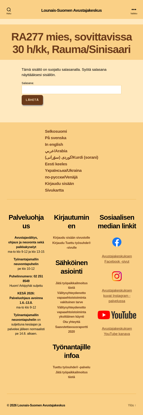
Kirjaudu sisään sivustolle (71, 237)
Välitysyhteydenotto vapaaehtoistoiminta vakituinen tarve (71, 297)
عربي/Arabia (56, 151)
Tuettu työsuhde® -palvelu (71, 367)
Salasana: (71, 88)
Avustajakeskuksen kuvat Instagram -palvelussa (117, 296)
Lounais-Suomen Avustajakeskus (71, 10)
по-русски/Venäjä (61, 177)
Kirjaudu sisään (59, 183)
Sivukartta (54, 190)
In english (54, 144)
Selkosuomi (56, 131)
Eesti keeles (56, 164)
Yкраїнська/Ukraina (63, 170)
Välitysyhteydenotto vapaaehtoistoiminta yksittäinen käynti (71, 312)
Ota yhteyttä (71, 322)
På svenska (55, 137)
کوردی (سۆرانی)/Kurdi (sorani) (71, 157)
